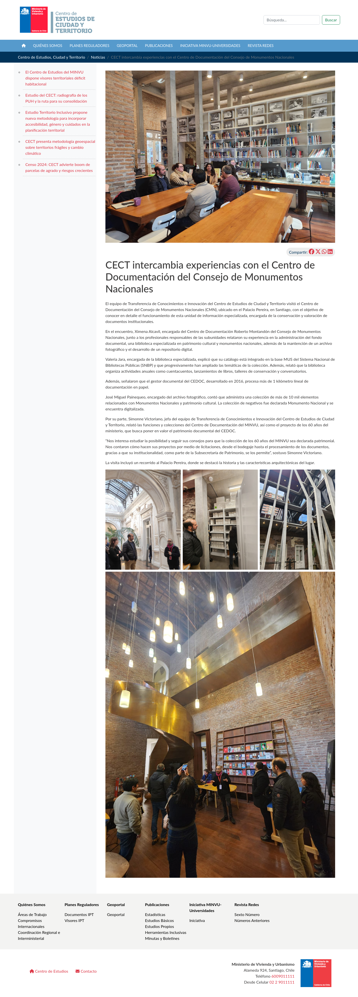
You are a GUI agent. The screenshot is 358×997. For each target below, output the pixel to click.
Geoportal (127, 45)
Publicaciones (159, 45)
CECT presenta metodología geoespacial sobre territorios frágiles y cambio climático (60, 147)
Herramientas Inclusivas (165, 932)
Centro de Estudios (49, 971)
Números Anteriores (251, 920)
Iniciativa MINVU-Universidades (210, 45)
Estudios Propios (159, 926)
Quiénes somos (47, 45)
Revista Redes (246, 904)
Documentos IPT (79, 914)
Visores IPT (74, 920)
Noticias (98, 57)
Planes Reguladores (89, 45)
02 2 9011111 (282, 982)
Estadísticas (155, 914)
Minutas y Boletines (162, 938)
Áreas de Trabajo (32, 914)
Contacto (86, 971)
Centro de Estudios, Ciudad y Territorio (51, 57)
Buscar (331, 19)
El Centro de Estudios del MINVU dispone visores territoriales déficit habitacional (55, 78)
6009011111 (283, 976)
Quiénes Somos (31, 904)
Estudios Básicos (159, 920)
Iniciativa (197, 920)
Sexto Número (247, 914)
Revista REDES (261, 45)
